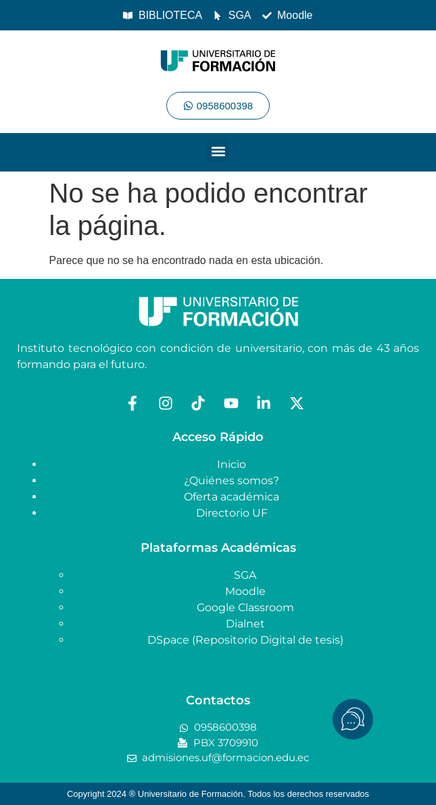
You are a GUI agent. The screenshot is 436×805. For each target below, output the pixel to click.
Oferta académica (231, 496)
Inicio (231, 464)
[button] (218, 151)
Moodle (245, 591)
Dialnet (245, 623)
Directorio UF (232, 513)
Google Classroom (245, 607)
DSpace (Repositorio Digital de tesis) (245, 639)
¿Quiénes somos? (231, 480)
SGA (245, 575)
